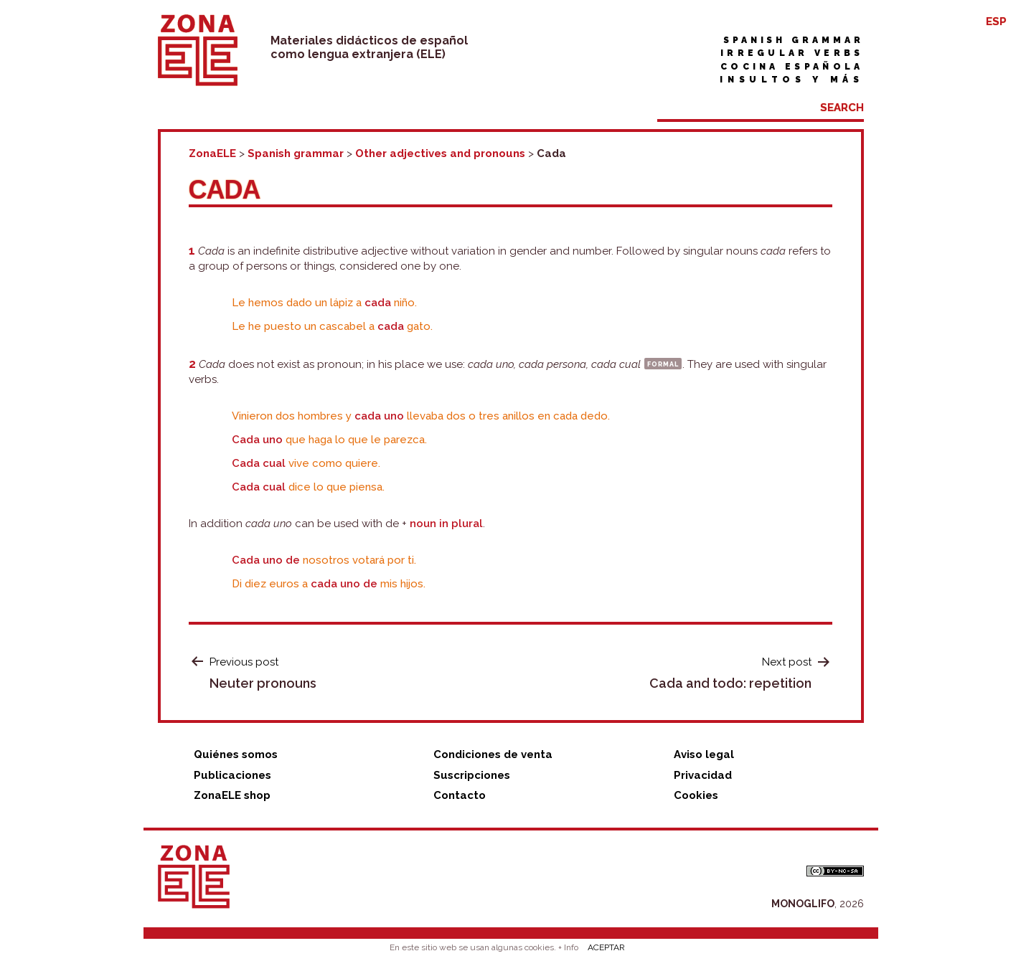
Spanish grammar (793, 40)
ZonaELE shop (232, 795)
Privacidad (703, 775)
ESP (996, 21)
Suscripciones (471, 775)
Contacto (459, 795)
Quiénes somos (236, 754)
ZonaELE (212, 153)
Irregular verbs (792, 53)
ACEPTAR (606, 947)
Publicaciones (232, 775)
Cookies (696, 795)
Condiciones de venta (492, 754)
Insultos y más (791, 80)
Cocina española (792, 67)
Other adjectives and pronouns (440, 153)
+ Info (568, 947)
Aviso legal (704, 754)
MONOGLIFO (802, 903)
